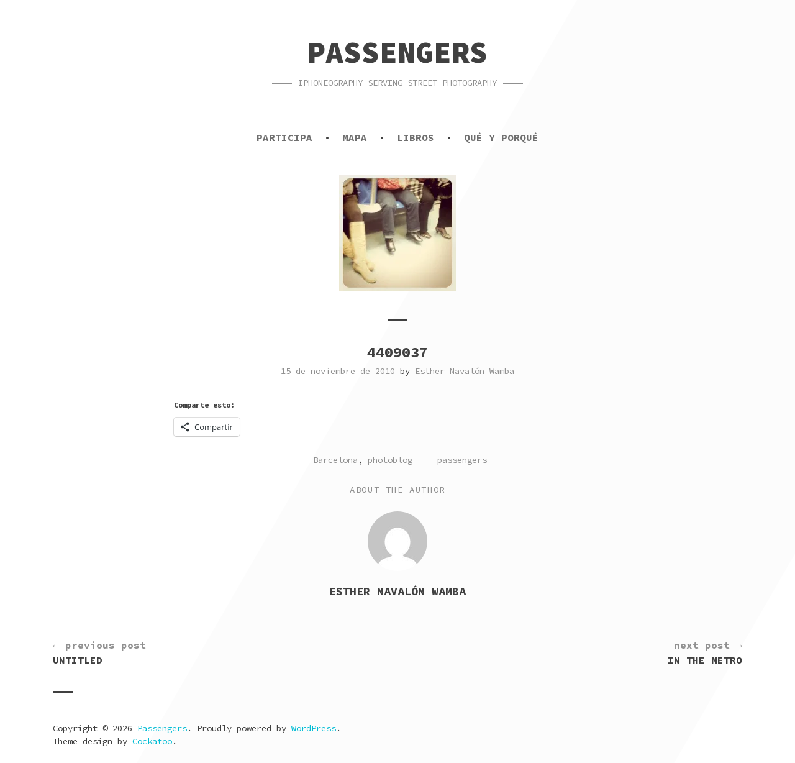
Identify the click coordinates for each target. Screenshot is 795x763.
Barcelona (335, 459)
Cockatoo (152, 741)
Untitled (99, 651)
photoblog (390, 459)
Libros (415, 137)
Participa (284, 137)
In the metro (705, 651)
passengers (462, 459)
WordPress (313, 728)
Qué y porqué (501, 137)
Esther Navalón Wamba (464, 371)
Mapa (354, 137)
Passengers (397, 52)
